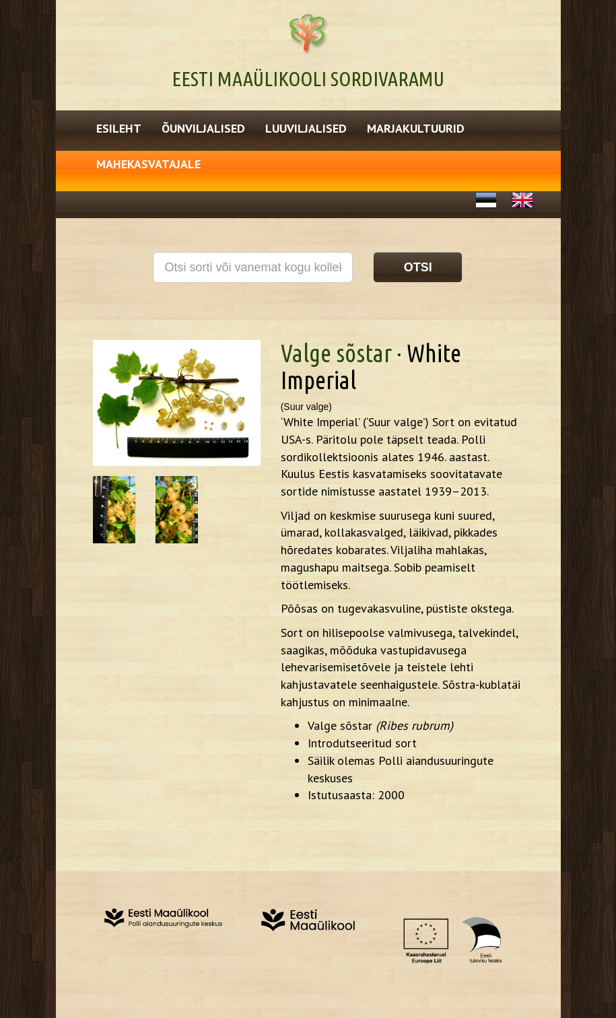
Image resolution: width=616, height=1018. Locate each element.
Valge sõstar (336, 353)
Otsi (418, 267)
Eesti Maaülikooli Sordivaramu (308, 78)
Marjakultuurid (416, 128)
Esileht (118, 128)
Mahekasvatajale (148, 164)
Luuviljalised (306, 128)
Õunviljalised (203, 128)
